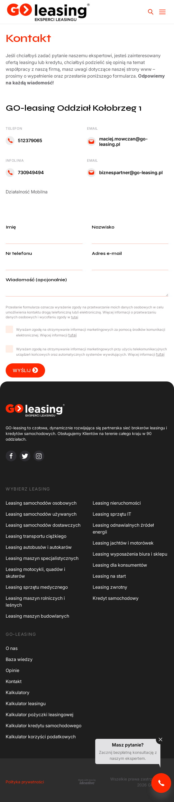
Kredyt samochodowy (116, 598)
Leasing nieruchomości (117, 503)
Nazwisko (130, 232)
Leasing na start (109, 576)
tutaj (72, 334)
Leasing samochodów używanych (41, 514)
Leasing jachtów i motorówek (123, 543)
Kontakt (14, 681)
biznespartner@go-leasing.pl (125, 172)
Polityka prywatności (25, 781)
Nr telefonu (44, 258)
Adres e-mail (130, 258)
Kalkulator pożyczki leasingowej (39, 714)
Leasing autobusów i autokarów (39, 547)
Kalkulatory (17, 692)
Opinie (12, 670)
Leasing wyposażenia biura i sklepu (130, 554)
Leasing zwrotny (110, 587)
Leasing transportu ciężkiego (36, 536)
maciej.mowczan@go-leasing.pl (117, 141)
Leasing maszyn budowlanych (37, 616)
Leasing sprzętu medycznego (37, 587)
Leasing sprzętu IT (112, 514)
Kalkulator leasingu (26, 703)
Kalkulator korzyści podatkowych (41, 736)
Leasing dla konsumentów (120, 565)
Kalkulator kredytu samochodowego (43, 725)
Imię (44, 232)
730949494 (25, 172)
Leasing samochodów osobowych (41, 503)
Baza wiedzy (19, 659)
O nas (12, 648)
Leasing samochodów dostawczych (43, 525)
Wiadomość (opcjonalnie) (87, 287)
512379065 (24, 140)
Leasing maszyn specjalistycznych (42, 558)
